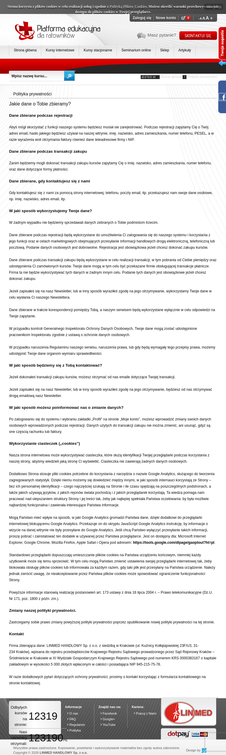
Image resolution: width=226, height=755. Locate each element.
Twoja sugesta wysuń (222, 48)
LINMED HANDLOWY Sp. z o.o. (63, 752)
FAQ (72, 719)
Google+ (109, 719)
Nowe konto (166, 18)
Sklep (164, 50)
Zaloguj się (142, 18)
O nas (73, 713)
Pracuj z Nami (146, 713)
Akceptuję (214, 6)
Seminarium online (136, 50)
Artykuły (184, 50)
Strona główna (25, 50)
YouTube (109, 724)
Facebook (110, 713)
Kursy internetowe (60, 50)
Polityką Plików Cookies (128, 6)
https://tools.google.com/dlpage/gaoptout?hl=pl (173, 542)
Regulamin (77, 724)
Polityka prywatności (202, 76)
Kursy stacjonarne (98, 50)
